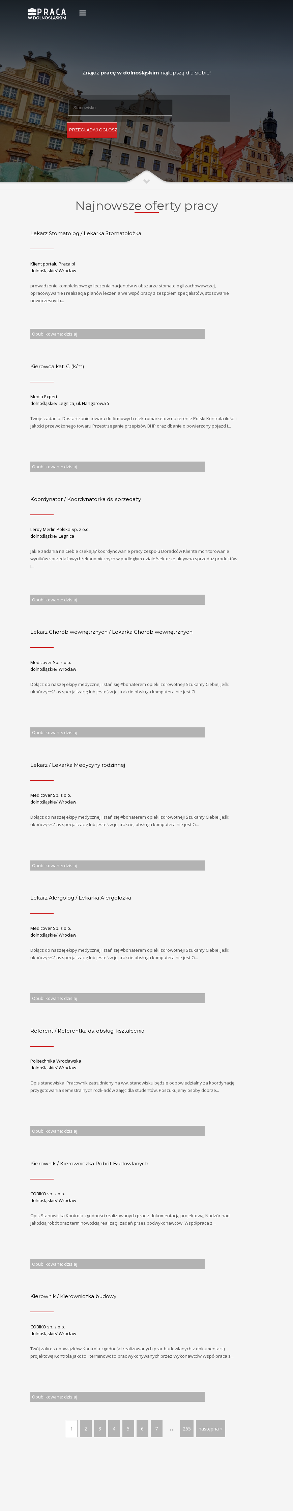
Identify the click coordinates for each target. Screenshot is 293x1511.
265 (187, 1428)
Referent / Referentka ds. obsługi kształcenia (87, 1031)
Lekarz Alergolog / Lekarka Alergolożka (80, 897)
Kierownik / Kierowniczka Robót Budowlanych (89, 1163)
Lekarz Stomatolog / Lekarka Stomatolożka (85, 233)
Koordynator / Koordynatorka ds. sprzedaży (85, 499)
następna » (211, 1428)
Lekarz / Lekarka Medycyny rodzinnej (77, 765)
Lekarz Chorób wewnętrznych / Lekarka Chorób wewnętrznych (111, 632)
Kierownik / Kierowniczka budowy (73, 1296)
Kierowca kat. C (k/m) (57, 366)
